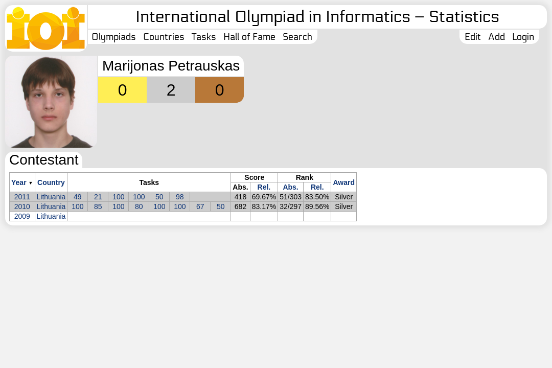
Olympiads (113, 36)
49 (78, 197)
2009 (22, 216)
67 (200, 206)
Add (496, 36)
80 (139, 206)
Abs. (290, 187)
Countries (164, 36)
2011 (22, 197)
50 (159, 197)
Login (523, 36)
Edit (473, 36)
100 (118, 197)
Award (344, 182)
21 (98, 197)
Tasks (204, 36)
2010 (22, 206)
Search (297, 36)
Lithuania (51, 197)
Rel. (264, 187)
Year (19, 182)
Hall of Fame (249, 36)
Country (51, 182)
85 (98, 206)
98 (180, 197)
